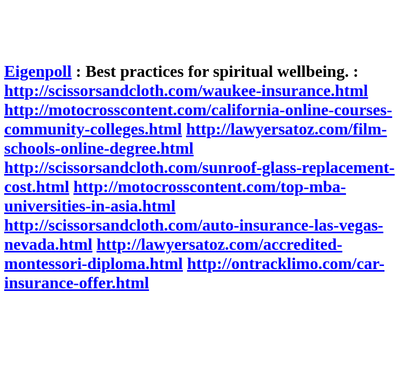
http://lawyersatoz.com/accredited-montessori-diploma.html (173, 254)
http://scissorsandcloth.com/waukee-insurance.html (186, 90)
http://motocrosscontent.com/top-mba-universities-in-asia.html (175, 196)
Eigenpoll (38, 71)
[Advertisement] (193, 27)
